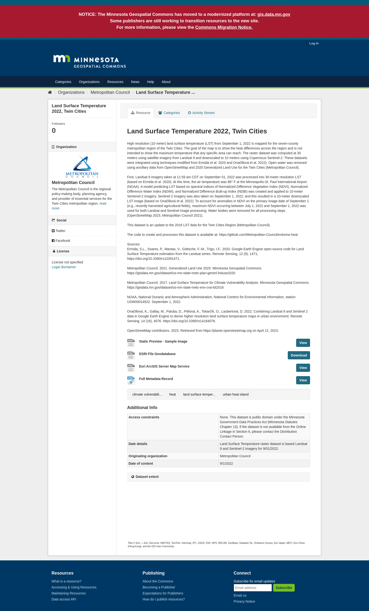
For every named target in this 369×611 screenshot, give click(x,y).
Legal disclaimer (64, 267)
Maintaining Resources (69, 593)
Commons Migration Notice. (224, 27)
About (166, 82)
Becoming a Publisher (159, 587)
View (303, 343)
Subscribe (284, 588)
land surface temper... (199, 394)
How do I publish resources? (164, 599)
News (135, 82)
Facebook (61, 241)
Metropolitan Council (110, 92)
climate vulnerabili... (147, 394)
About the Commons (158, 581)
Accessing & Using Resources (74, 587)
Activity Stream (201, 113)
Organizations (89, 82)
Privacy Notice (244, 601)
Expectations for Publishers (163, 593)
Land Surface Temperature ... (165, 92)
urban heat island (235, 394)
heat (172, 394)
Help (150, 82)
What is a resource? (66, 581)
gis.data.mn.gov (274, 14)
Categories (63, 82)
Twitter (58, 231)
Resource (140, 113)
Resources (115, 82)
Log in (314, 43)
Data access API (64, 599)
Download (299, 355)
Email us (240, 595)
